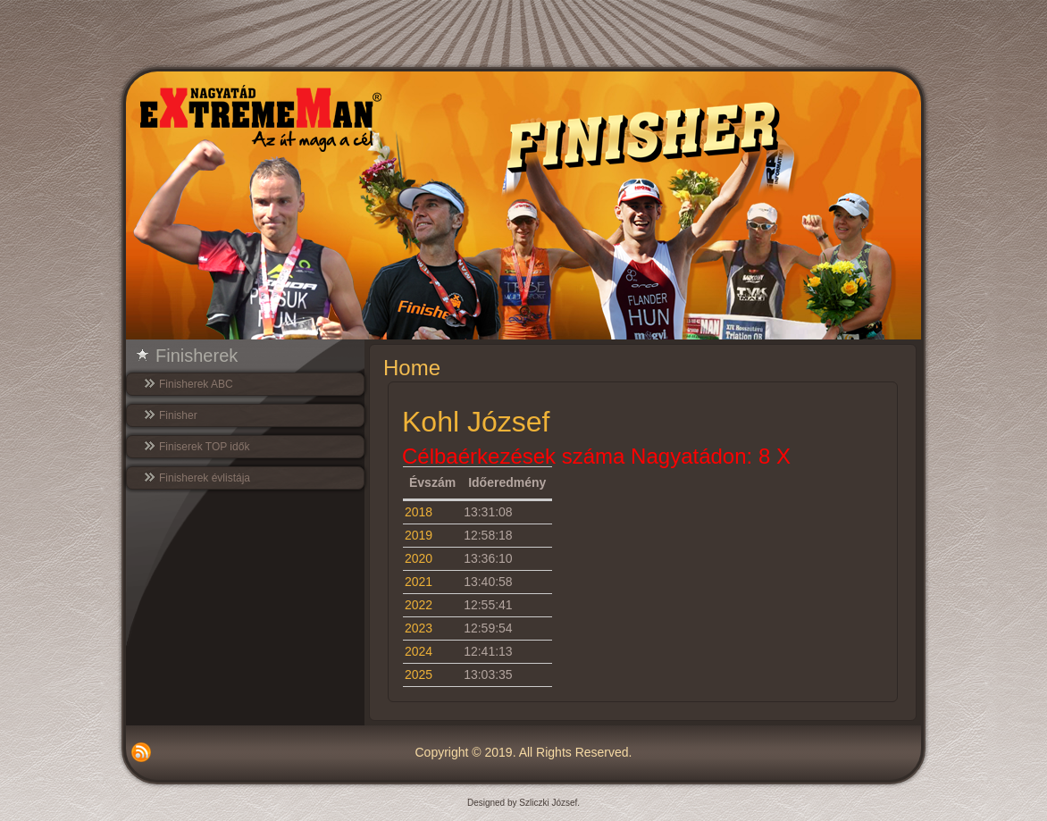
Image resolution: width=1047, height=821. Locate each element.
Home (411, 368)
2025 (418, 674)
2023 (418, 628)
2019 (418, 535)
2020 (418, 558)
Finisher (178, 415)
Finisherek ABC (196, 384)
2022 (418, 605)
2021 (418, 581)
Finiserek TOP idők (204, 446)
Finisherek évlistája (204, 478)
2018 (418, 512)
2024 (418, 651)
